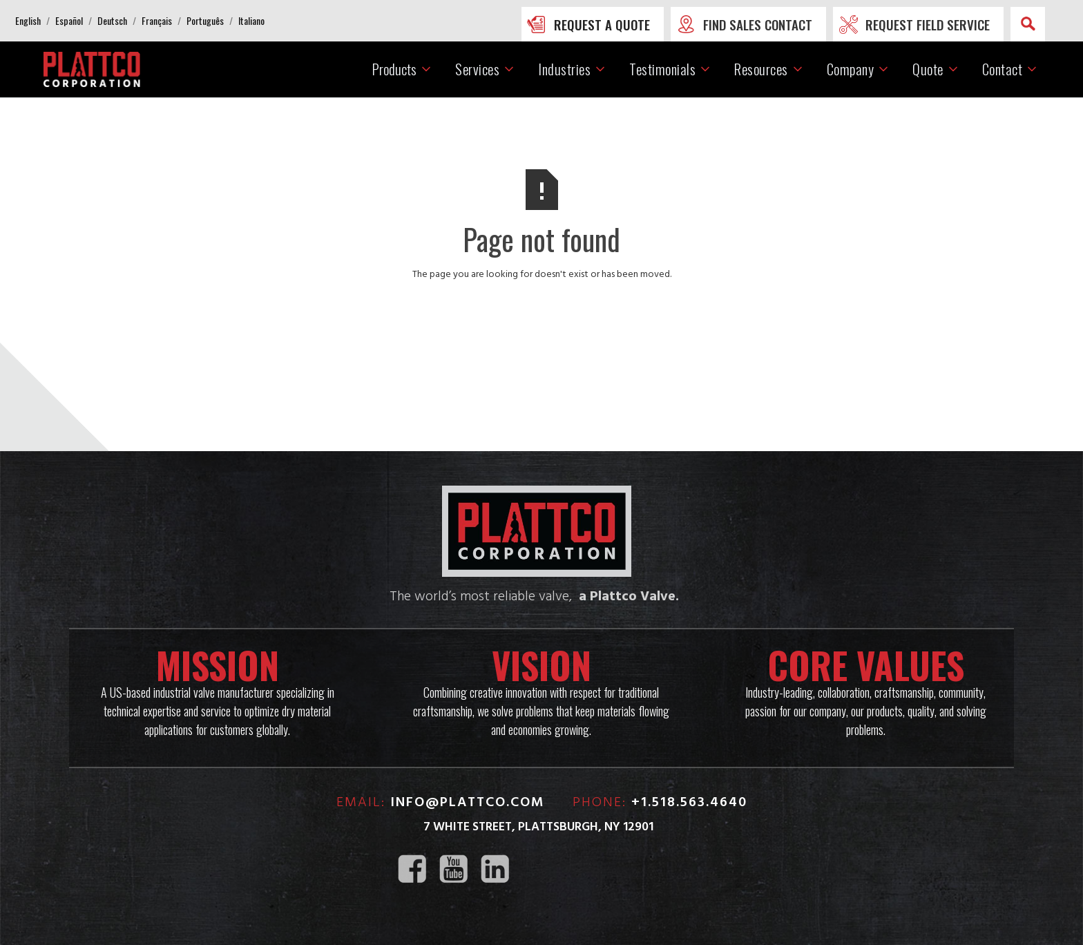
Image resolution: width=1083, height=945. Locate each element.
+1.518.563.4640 (689, 803)
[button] (28, 21)
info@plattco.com (467, 803)
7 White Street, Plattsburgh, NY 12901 (538, 827)
